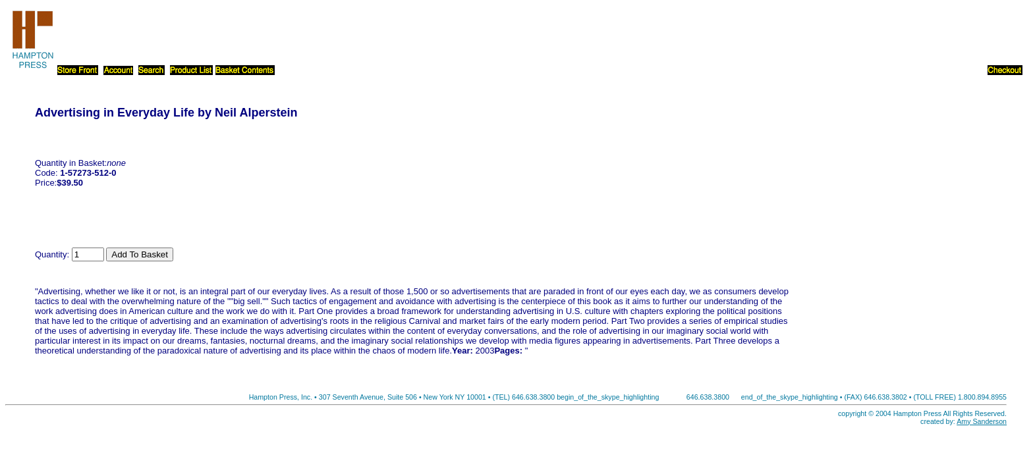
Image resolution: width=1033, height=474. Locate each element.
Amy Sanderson (982, 421)
